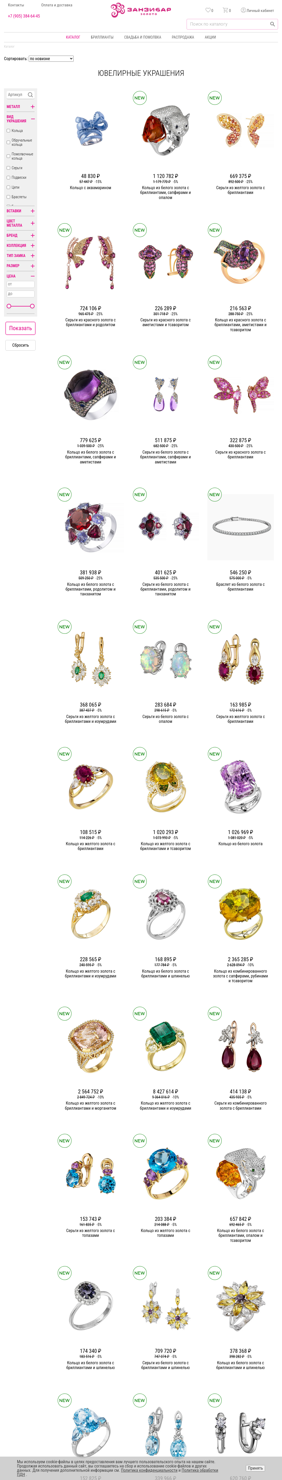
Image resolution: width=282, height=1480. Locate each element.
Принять (255, 1468)
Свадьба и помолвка (142, 37)
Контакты (16, 5)
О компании (108, 1360)
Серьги (17, 168)
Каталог (73, 37)
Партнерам (107, 1380)
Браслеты (19, 197)
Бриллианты (102, 37)
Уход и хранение (183, 1389)
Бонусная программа (186, 1370)
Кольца (17, 130)
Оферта (226, 1380)
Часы (139, 1399)
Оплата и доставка (56, 5)
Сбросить (20, 345)
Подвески (19, 177)
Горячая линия (232, 1360)
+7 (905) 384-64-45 (24, 16)
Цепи (15, 187)
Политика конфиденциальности (245, 1370)
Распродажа (183, 37)
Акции (210, 37)
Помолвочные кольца (22, 156)
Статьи (104, 1370)
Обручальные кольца (22, 142)
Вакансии (106, 1399)
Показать (20, 328)
